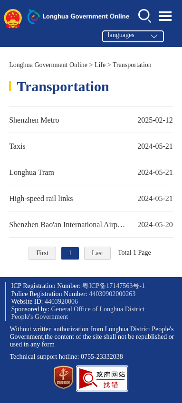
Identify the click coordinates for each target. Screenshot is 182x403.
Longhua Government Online (48, 64)
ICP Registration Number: (77, 285)
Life (100, 64)
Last (97, 253)
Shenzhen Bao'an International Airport (91, 224)
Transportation (132, 64)
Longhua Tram (91, 172)
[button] (102, 389)
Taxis (91, 146)
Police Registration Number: (73, 293)
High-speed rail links (91, 198)
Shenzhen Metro (91, 120)
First (42, 253)
